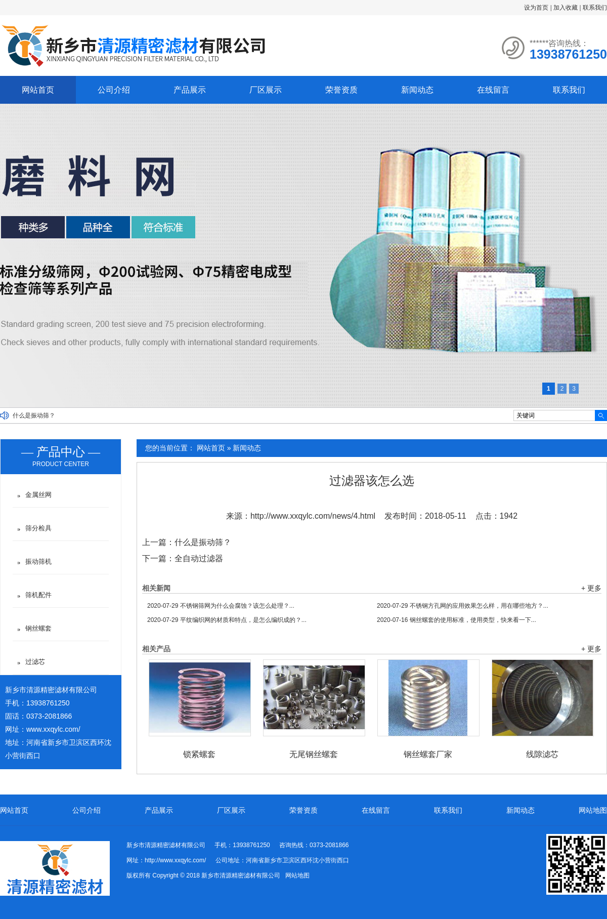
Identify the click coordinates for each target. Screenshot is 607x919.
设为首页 (536, 7)
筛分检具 (38, 528)
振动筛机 (38, 561)
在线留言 (493, 90)
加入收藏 (565, 7)
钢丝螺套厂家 (428, 754)
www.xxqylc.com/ (53, 729)
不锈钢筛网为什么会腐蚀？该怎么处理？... (220, 605)
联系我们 (595, 7)
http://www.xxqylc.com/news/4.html (312, 516)
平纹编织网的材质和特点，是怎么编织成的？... (227, 619)
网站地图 (593, 810)
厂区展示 (265, 90)
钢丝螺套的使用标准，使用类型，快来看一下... (456, 619)
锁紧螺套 (199, 754)
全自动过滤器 (199, 558)
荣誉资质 (341, 90)
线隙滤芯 (542, 754)
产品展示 (190, 90)
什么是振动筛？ (34, 415)
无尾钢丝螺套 (313, 754)
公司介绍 (114, 90)
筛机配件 (38, 595)
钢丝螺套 (38, 628)
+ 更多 (591, 588)
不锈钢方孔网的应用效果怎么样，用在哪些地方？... (462, 605)
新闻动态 (417, 90)
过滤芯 (35, 661)
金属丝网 (38, 494)
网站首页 (38, 90)
